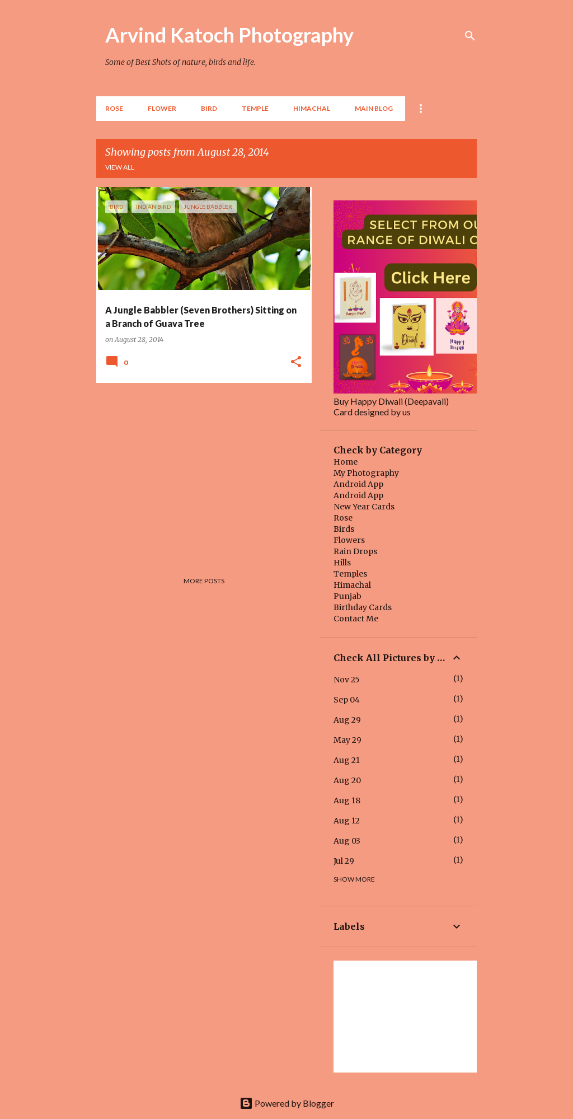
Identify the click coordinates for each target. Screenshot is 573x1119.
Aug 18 (347, 800)
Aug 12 (347, 821)
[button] (296, 362)
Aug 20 (347, 780)
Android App (358, 484)
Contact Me (356, 619)
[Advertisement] (199, 469)
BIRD (209, 108)
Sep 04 (347, 700)
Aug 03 (347, 841)
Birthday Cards (363, 607)
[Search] (470, 35)
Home (346, 462)
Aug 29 (347, 720)
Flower (162, 108)
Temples (350, 574)
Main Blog (374, 108)
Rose (114, 108)
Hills (342, 563)
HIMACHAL (311, 108)
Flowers (349, 540)
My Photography (366, 473)
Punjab (347, 596)
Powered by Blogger (286, 1103)
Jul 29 (344, 861)
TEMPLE (255, 108)
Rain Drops (355, 551)
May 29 (347, 740)
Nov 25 (347, 680)
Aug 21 (347, 760)
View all (119, 167)
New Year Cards (364, 507)
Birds (344, 529)
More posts (204, 581)
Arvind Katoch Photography (229, 34)
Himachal (352, 585)
